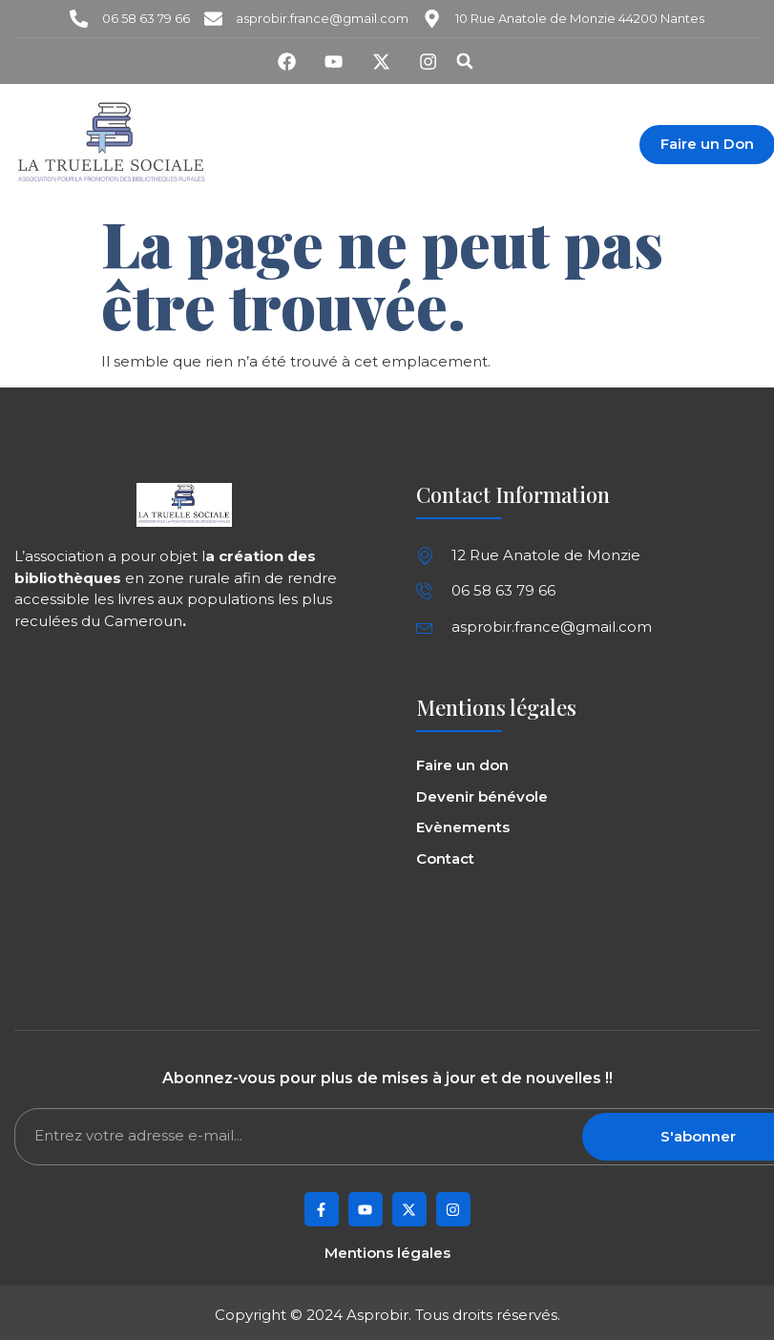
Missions (451, 129)
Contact (281, 161)
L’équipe (359, 129)
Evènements (298, 144)
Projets (400, 144)
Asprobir (269, 129)
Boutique (489, 144)
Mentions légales (496, 707)
